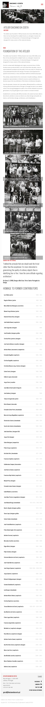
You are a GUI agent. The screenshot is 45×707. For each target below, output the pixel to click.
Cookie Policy (19, 700)
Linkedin (38, 684)
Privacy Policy (11, 700)
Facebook (38, 681)
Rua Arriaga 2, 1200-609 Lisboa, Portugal (10, 679)
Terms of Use (4, 700)
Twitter (38, 687)
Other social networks (35, 690)
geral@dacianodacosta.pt (11, 692)
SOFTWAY (31, 702)
